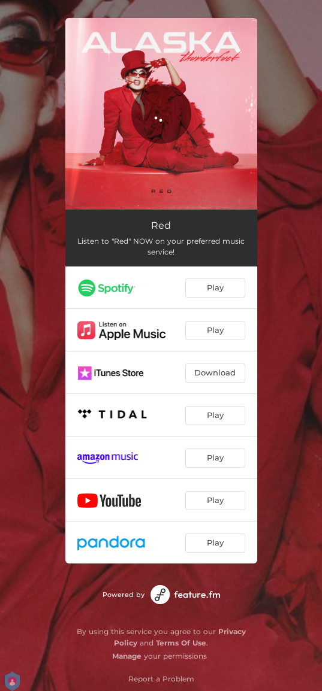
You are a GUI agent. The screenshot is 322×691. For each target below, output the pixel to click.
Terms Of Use (181, 642)
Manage (127, 655)
